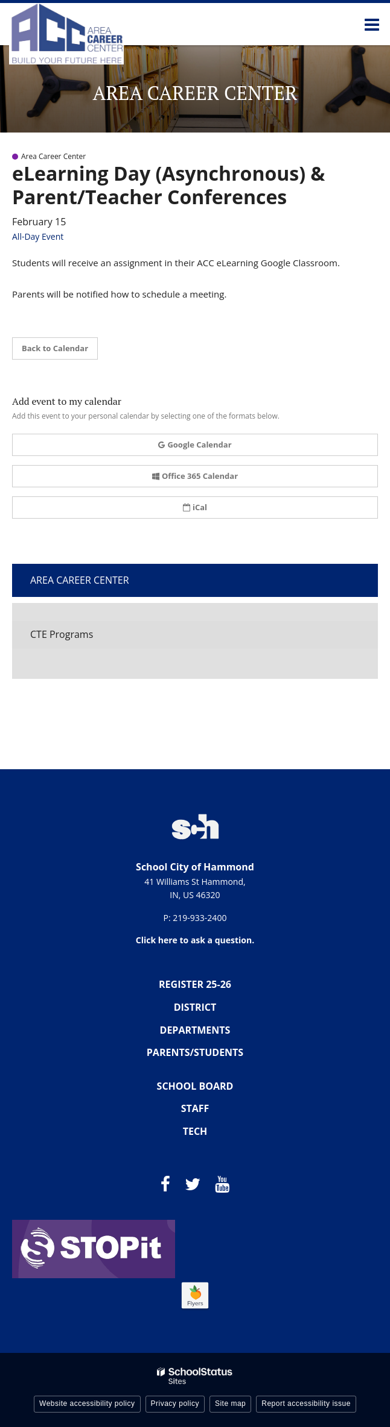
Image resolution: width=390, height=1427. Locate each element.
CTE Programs (61, 634)
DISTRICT (195, 1007)
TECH (195, 1131)
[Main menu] (372, 24)
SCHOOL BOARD (195, 1086)
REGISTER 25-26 (195, 984)
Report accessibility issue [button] (306, 1403)
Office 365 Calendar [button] (195, 475)
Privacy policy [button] (175, 1403)
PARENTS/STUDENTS (195, 1052)
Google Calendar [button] (194, 444)
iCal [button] (195, 507)
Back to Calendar (55, 348)
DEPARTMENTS (195, 1030)
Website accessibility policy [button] (87, 1403)
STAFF (195, 1108)
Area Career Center (79, 580)
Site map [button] (230, 1403)
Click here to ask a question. (195, 940)
